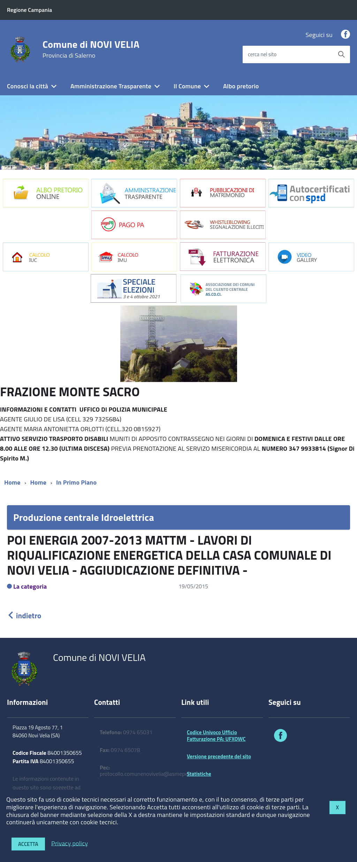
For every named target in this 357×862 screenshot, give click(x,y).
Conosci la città (27, 86)
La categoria (30, 586)
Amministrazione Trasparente (110, 86)
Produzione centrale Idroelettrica (83, 517)
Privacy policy (69, 843)
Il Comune (187, 86)
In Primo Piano (76, 482)
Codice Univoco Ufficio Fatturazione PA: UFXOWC (216, 735)
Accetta (28, 844)
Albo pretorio (241, 86)
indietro (24, 615)
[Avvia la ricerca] (341, 54)
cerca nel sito (262, 54)
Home (12, 482)
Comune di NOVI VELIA (91, 49)
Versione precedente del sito (219, 756)
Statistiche (199, 774)
